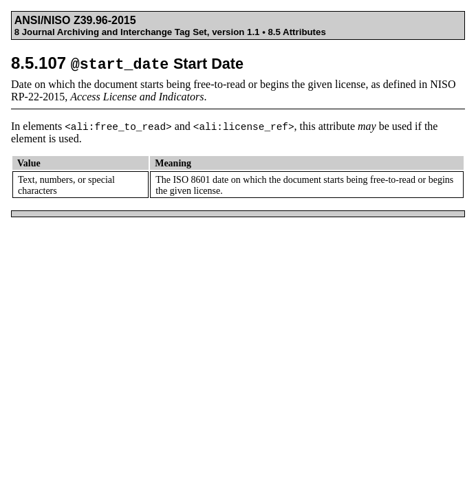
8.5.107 (127, 63)
